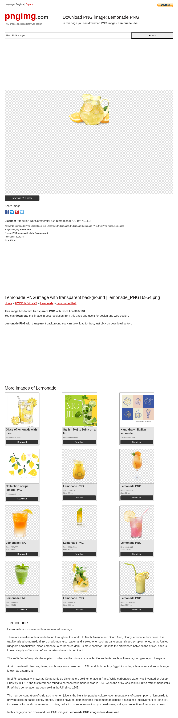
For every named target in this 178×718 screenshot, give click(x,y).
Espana (29, 4)
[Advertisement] (89, 65)
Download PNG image (22, 198)
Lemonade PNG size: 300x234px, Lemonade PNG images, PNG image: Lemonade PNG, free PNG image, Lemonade (69, 226)
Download (22, 442)
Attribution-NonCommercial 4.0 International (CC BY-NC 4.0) (54, 220)
